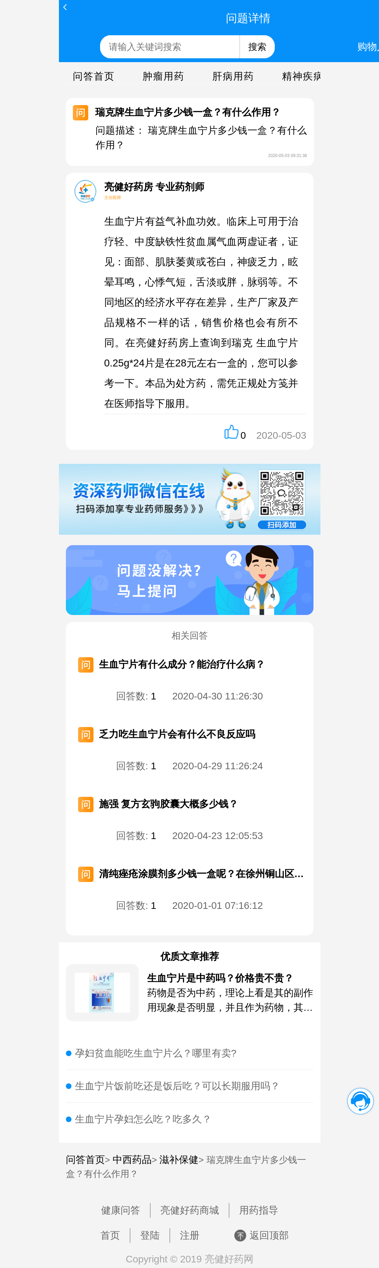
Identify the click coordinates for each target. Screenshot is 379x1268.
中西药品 (132, 1159)
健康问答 (120, 1210)
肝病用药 (233, 76)
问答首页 (94, 76)
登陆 (150, 1235)
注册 (189, 1235)
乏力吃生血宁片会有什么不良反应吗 (177, 734)
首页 (110, 1235)
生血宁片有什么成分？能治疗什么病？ (182, 664)
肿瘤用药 (163, 76)
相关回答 (190, 635)
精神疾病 (303, 76)
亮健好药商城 (189, 1210)
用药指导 (258, 1210)
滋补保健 (178, 1159)
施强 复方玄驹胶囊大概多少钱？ (168, 804)
